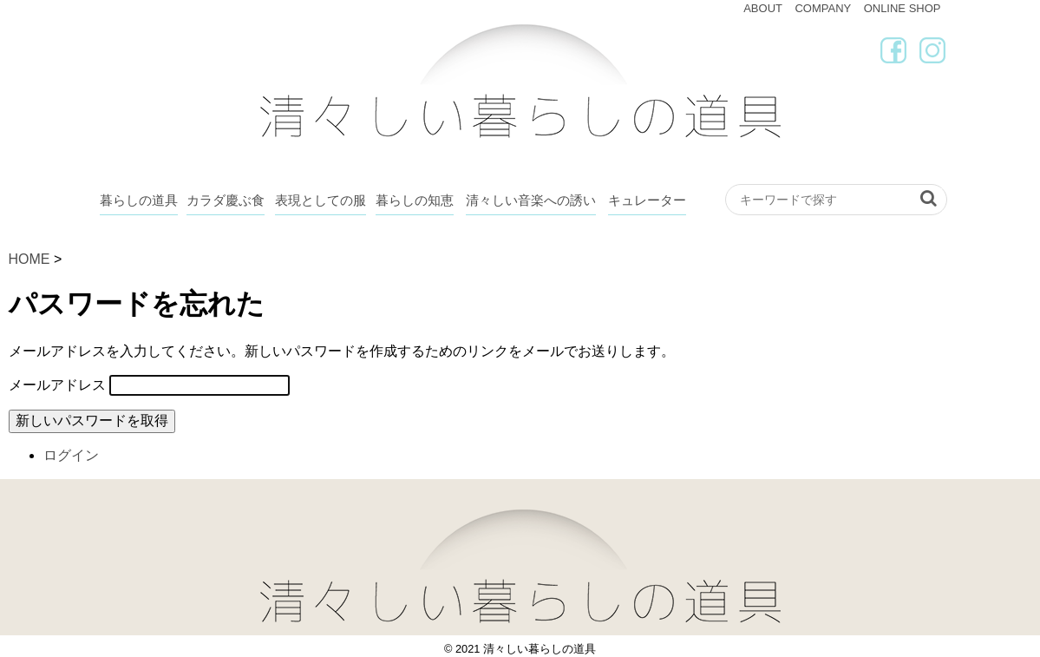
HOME (29, 259)
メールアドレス (57, 385)
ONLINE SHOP (902, 8)
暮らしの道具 (139, 200)
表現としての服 (320, 200)
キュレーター (647, 200)
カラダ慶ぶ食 (225, 200)
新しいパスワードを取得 (92, 420)
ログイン (71, 455)
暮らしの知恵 (415, 200)
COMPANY (823, 8)
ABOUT (762, 8)
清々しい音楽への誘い (531, 200)
